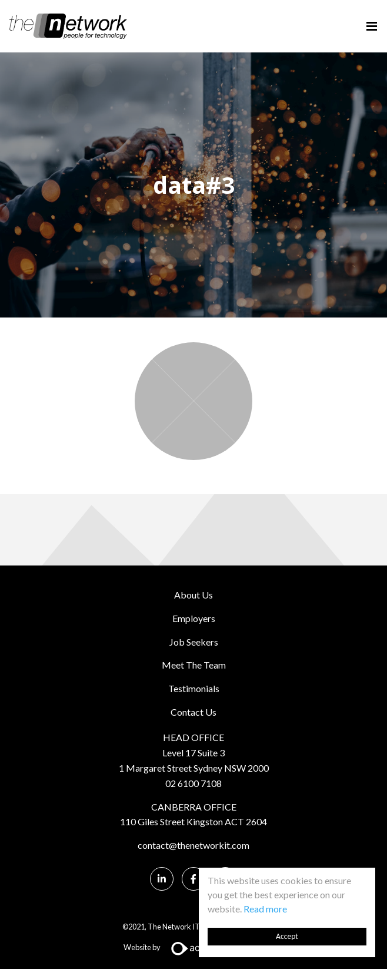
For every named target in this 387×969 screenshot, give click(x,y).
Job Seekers (193, 641)
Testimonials (193, 688)
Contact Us (193, 711)
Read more (265, 908)
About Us (193, 594)
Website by (194, 947)
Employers (193, 618)
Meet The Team (194, 664)
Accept (287, 936)
